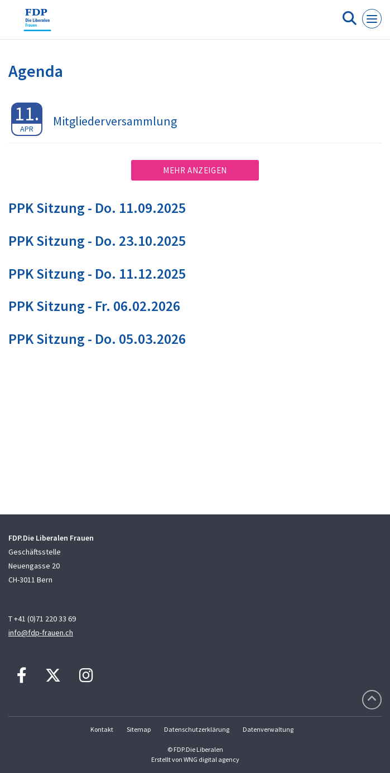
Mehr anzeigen (195, 170)
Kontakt (101, 729)
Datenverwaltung (268, 729)
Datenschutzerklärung (196, 729)
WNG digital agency (211, 759)
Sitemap (139, 729)
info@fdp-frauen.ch (40, 633)
